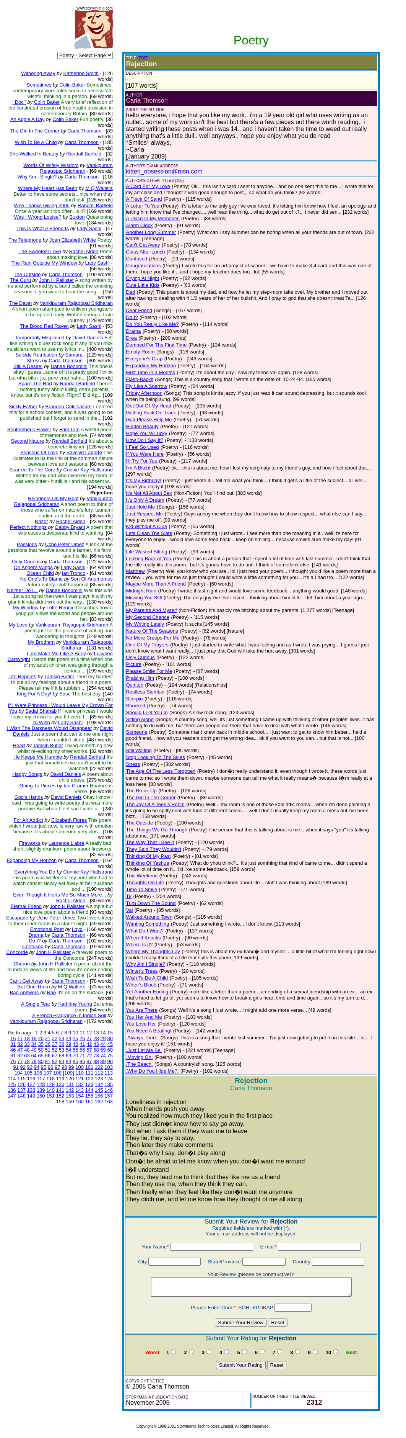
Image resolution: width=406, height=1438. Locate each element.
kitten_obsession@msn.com (164, 171)
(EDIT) (143, 58)
